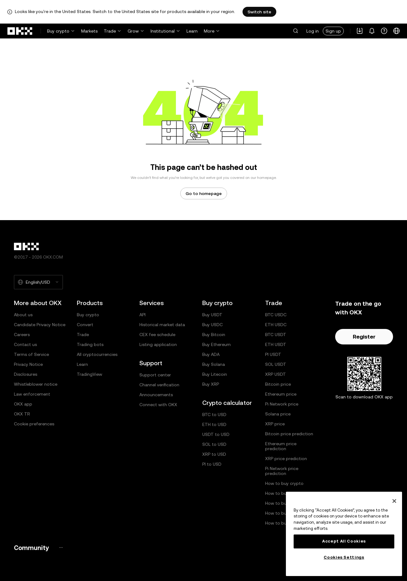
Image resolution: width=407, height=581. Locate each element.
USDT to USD (216, 434)
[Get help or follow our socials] (384, 31)
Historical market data (162, 324)
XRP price (275, 423)
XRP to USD (214, 454)
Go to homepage (204, 193)
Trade (110, 31)
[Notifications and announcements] (372, 31)
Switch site (259, 11)
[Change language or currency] (396, 31)
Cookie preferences (34, 423)
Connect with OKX (158, 404)
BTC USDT (275, 334)
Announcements (156, 394)
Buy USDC (212, 324)
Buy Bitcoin (213, 334)
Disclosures (25, 374)
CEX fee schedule (157, 334)
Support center (155, 374)
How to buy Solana (284, 513)
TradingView (89, 374)
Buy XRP (210, 384)
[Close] (394, 501)
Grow (133, 31)
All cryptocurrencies (97, 354)
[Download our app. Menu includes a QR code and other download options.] (360, 31)
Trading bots (90, 344)
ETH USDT (275, 344)
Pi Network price (281, 403)
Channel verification (159, 384)
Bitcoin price (278, 384)
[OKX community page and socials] (61, 547)
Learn (192, 31)
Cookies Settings (344, 557)
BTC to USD (214, 414)
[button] (295, 31)
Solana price (278, 413)
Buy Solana (213, 364)
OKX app (23, 403)
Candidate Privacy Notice (39, 324)
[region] (344, 534)
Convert (85, 324)
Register (364, 336)
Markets (89, 31)
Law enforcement (32, 394)
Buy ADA (211, 354)
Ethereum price (280, 394)
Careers (22, 334)
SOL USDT (275, 364)
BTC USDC (276, 314)
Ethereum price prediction (280, 446)
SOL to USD (214, 444)
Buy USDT (212, 314)
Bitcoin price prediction (289, 433)
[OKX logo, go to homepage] (20, 31)
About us (23, 314)
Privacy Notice (28, 364)
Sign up (333, 31)
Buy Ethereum (216, 344)
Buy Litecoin (214, 374)
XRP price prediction (286, 458)
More (209, 31)
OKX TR (22, 413)
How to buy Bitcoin (284, 493)
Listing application (158, 344)
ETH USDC (276, 324)
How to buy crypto (284, 483)
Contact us (25, 344)
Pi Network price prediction (281, 471)
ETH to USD (214, 424)
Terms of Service (31, 354)
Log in (312, 31)
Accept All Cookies (344, 541)
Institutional (163, 31)
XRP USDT (275, 374)
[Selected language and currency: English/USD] (38, 282)
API (142, 314)
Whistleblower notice (35, 384)
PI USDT (273, 354)
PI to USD (211, 464)
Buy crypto (58, 31)
